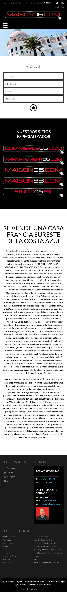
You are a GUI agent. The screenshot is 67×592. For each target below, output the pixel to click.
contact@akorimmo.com (52, 482)
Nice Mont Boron (10, 556)
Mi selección (59, 7)
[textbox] (34, 76)
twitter (10, 472)
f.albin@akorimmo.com (51, 504)
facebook (11, 468)
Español (21, 3)
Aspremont (7, 540)
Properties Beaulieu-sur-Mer (46, 543)
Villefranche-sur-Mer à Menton (46, 562)
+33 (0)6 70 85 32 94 (48, 500)
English (14, 3)
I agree (43, 589)
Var (35, 559)
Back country (8, 543)
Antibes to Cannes (11, 537)
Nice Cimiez (7, 553)
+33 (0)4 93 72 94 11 (48, 479)
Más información (29, 589)
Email (63, 3)
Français (6, 3)
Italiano (29, 3)
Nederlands (38, 3)
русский (47, 3)
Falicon (5, 546)
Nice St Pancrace (41, 537)
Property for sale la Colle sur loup (47, 549)
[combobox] (33, 76)
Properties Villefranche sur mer (47, 546)
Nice (4, 549)
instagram (57, 3)
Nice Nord (7, 559)
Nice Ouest (7, 562)
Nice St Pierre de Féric (43, 540)
